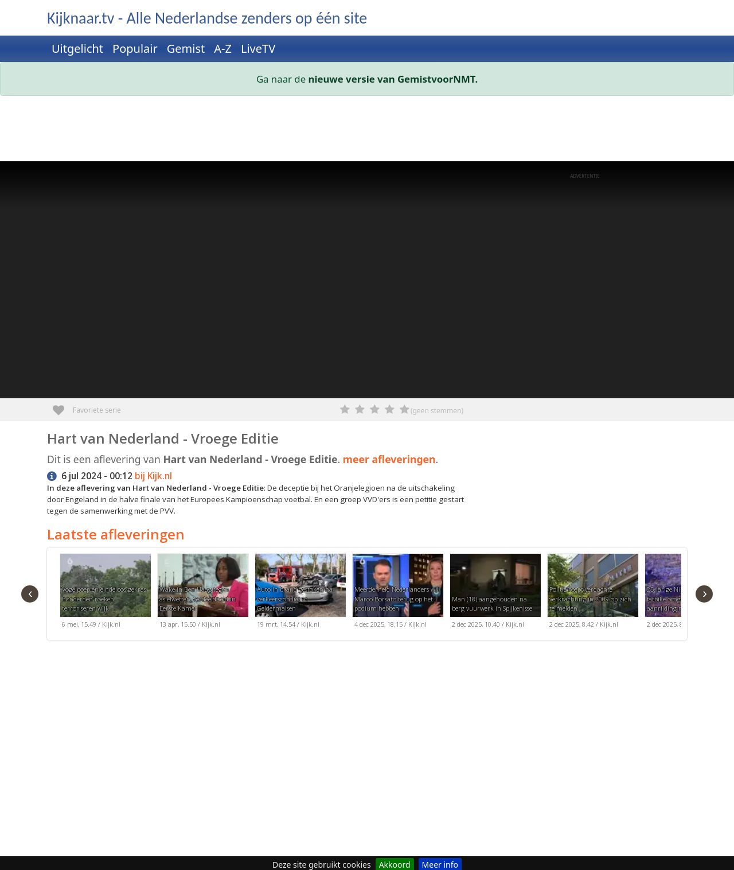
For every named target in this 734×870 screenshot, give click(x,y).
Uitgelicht (77, 48)
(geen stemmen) (437, 410)
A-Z (223, 48)
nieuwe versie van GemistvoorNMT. (393, 79)
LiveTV (258, 48)
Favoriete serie (63, 406)
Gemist (186, 48)
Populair (135, 48)
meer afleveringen (389, 459)
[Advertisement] (367, 131)
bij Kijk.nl (153, 476)
